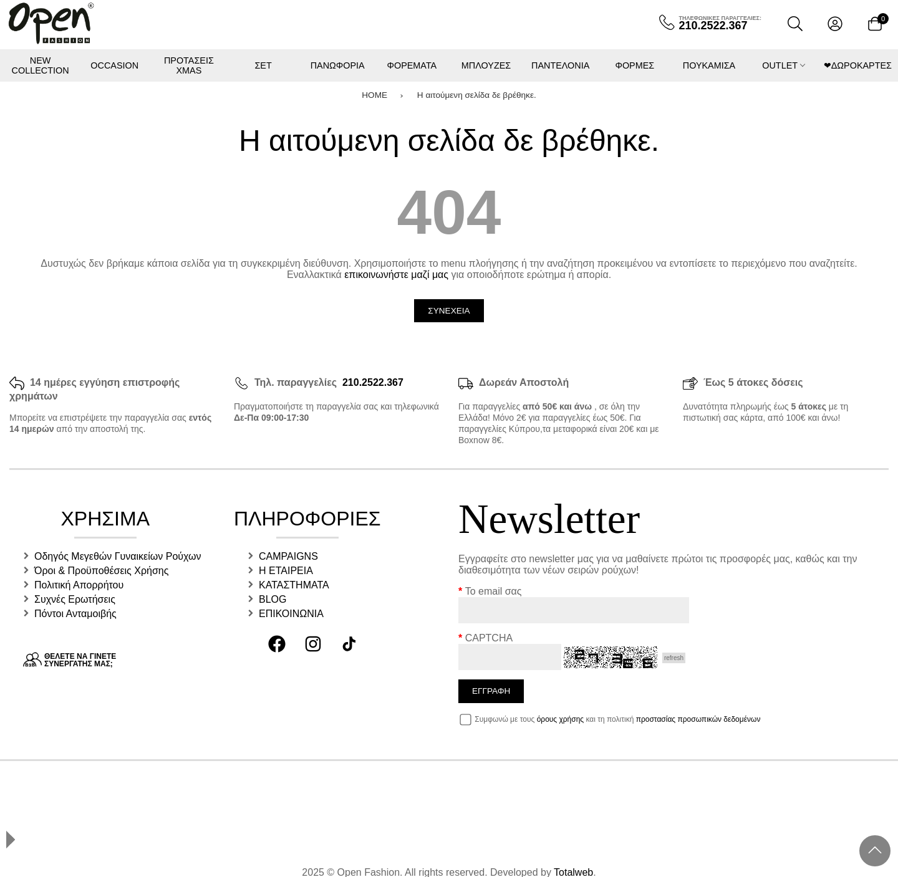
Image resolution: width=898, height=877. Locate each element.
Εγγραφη (491, 691)
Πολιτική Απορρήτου (78, 585)
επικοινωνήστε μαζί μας (396, 274)
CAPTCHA (489, 638)
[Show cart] (874, 23)
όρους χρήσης (560, 719)
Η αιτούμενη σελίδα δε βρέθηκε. (476, 94)
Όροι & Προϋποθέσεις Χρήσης (101, 570)
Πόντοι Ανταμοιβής (75, 613)
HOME (374, 94)
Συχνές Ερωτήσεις (74, 599)
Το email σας (493, 591)
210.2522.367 (372, 382)
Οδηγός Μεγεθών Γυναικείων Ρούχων (117, 556)
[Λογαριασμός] (835, 23)
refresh (673, 657)
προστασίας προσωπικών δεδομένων (698, 719)
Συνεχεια (449, 310)
